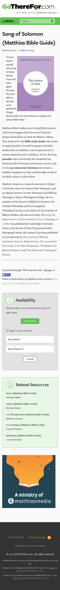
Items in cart (32, 13)
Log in (18, 13)
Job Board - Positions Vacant (30, 545)
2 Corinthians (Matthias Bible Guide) (25, 425)
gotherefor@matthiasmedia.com (34, 578)
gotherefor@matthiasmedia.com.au (31, 571)
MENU (9, 21)
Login (30, 359)
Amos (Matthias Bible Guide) (21, 393)
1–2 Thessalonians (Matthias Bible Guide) (28, 414)
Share (6, 274)
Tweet (47, 270)
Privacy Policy (16, 537)
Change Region (52, 13)
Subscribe (30, 321)
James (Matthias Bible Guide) (22, 404)
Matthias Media (40, 537)
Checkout (24, 13)
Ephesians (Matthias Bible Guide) (23, 435)
